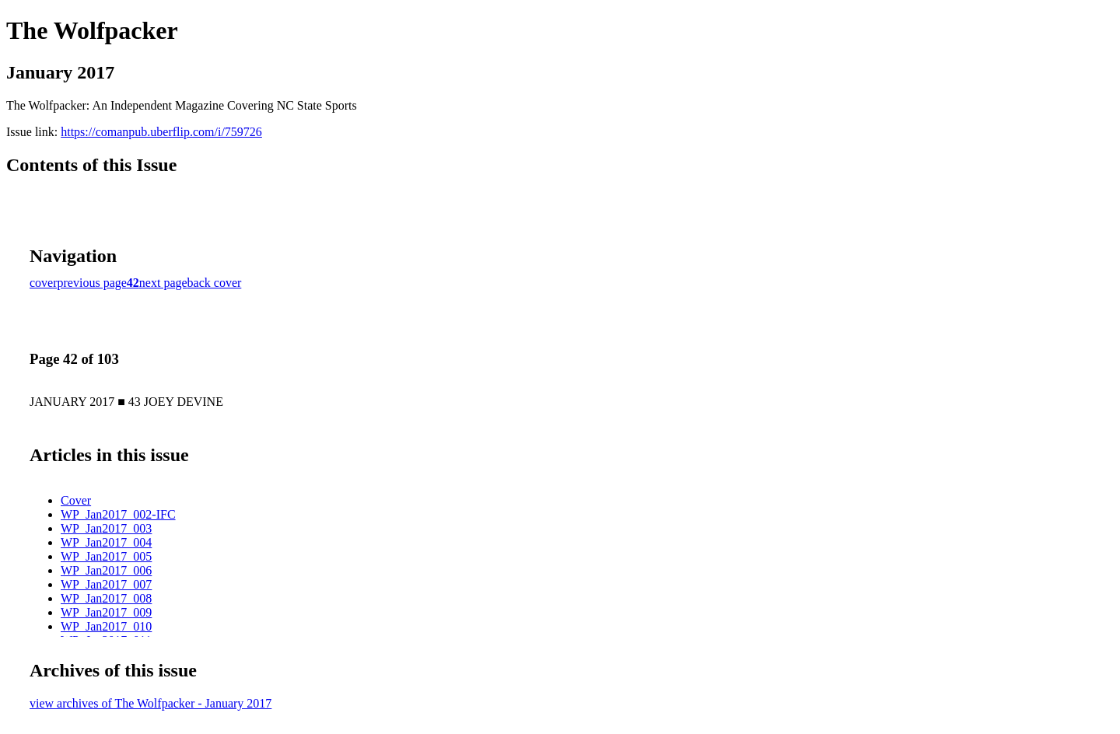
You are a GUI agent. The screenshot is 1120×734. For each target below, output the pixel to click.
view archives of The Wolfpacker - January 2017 (150, 703)
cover (44, 282)
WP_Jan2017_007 (106, 584)
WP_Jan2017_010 (106, 626)
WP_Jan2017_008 (106, 598)
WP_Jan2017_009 (106, 612)
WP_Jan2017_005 (106, 556)
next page (163, 282)
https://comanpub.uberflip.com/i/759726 (161, 131)
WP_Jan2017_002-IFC (118, 514)
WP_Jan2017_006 (106, 570)
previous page (92, 282)
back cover (214, 282)
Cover (76, 500)
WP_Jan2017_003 (106, 528)
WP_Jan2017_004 (106, 542)
